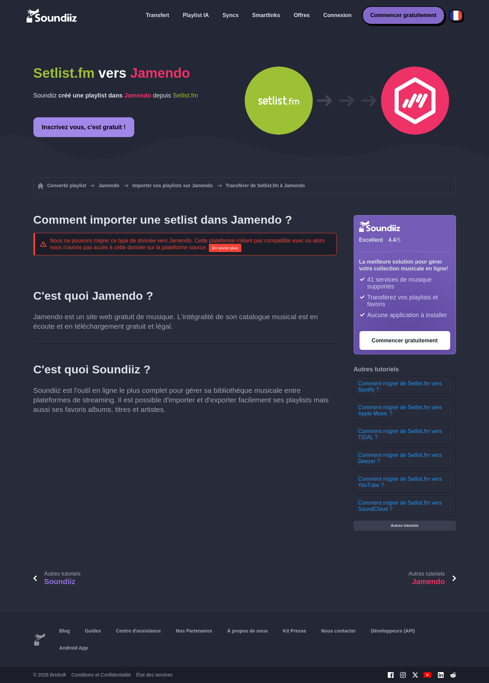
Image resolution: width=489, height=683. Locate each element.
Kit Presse (294, 631)
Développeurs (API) (393, 631)
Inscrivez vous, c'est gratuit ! (84, 127)
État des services (154, 675)
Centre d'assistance (138, 631)
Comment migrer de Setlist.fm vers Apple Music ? (400, 410)
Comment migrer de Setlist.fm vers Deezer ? (400, 458)
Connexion (337, 15)
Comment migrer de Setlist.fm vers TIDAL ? (400, 434)
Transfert (157, 15)
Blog (64, 631)
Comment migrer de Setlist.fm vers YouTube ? (400, 482)
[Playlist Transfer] (52, 15)
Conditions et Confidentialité (101, 675)
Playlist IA (196, 15)
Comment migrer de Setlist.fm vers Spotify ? (400, 386)
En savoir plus (225, 248)
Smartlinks (266, 15)
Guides (93, 631)
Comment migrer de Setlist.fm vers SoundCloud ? (400, 506)
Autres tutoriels (404, 525)
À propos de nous (247, 631)
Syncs (231, 15)
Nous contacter (338, 631)
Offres (302, 15)
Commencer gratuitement (403, 15)
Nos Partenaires (194, 631)
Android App (73, 648)
